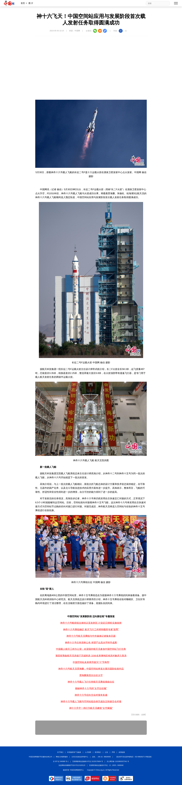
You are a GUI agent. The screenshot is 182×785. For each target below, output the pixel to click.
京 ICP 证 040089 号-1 (61, 761)
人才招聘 (88, 752)
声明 (113, 752)
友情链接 (122, 752)
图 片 (31, 3)
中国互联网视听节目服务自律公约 (40, 757)
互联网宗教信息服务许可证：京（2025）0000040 (106, 765)
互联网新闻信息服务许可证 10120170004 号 (87, 761)
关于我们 (60, 752)
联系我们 (98, 752)
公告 (106, 752)
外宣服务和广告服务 (74, 752)
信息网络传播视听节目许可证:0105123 (72, 765)
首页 (23, 3)
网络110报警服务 (62, 757)
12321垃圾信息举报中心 (80, 757)
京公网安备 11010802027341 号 (118, 761)
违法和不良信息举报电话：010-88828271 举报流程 (134, 757)
